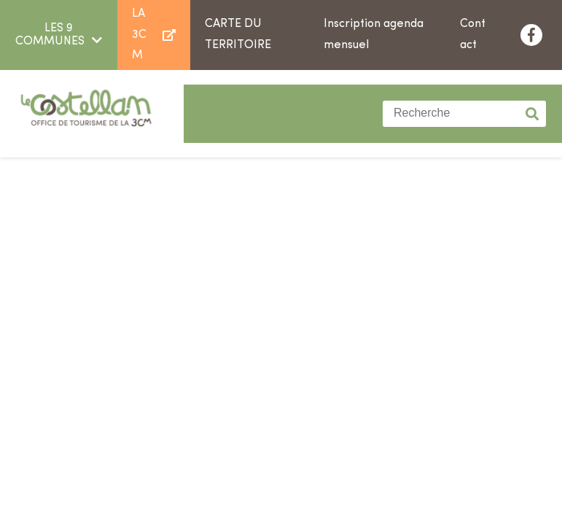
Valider (532, 113)
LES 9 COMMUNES (50, 35)
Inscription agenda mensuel (374, 34)
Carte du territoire (238, 34)
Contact (472, 34)
